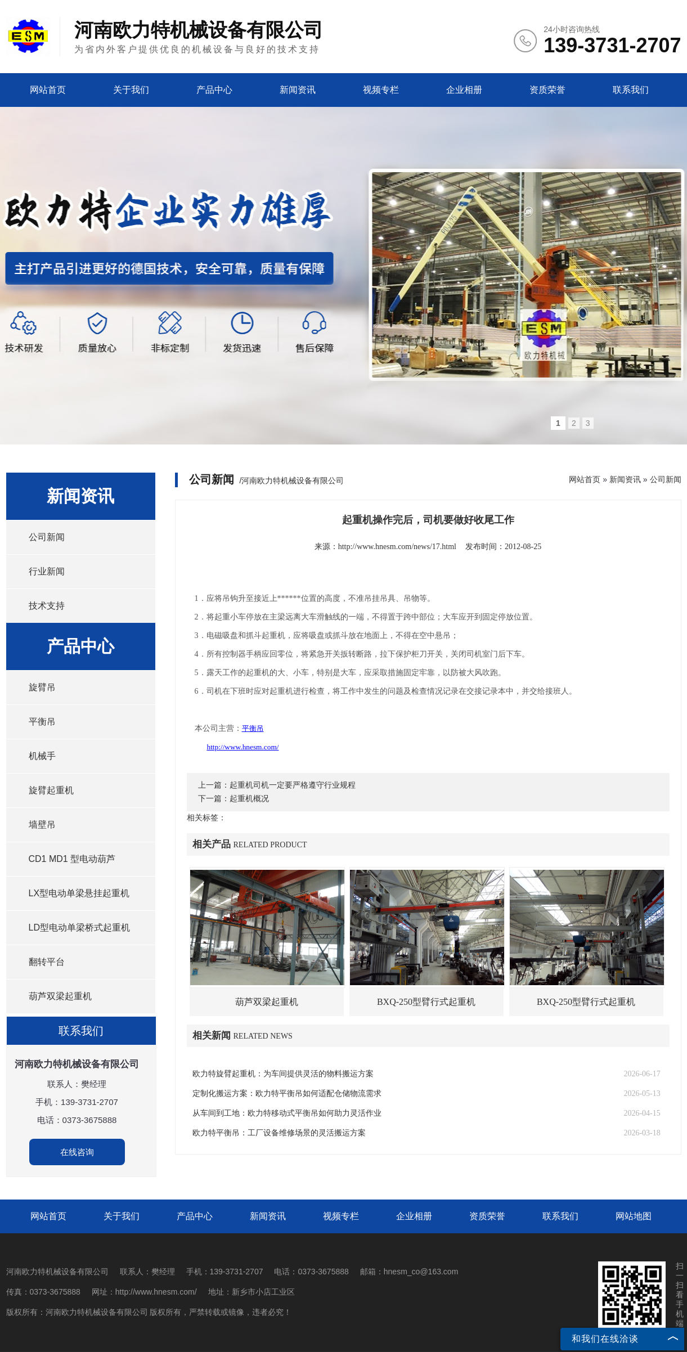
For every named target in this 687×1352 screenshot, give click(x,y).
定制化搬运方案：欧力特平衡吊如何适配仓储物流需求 (286, 1093)
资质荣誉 (547, 90)
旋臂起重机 (51, 790)
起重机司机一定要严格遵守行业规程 (293, 785)
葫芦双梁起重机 (60, 996)
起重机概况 (249, 798)
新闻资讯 (298, 90)
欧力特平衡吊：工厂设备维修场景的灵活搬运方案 (279, 1133)
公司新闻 (47, 537)
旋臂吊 (42, 687)
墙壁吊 (42, 824)
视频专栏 (381, 90)
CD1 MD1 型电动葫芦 (72, 859)
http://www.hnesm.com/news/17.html (397, 546)
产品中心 (214, 90)
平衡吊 (42, 721)
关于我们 (131, 90)
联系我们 (631, 90)
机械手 (42, 756)
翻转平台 (47, 962)
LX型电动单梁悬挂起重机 (79, 893)
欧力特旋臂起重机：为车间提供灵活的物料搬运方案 (283, 1074)
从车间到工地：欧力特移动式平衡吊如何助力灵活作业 (286, 1113)
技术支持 (47, 605)
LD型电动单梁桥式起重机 (79, 927)
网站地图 (634, 1216)
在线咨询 (77, 1152)
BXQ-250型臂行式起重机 (426, 1002)
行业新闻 (47, 571)
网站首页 (48, 90)
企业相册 (464, 90)
